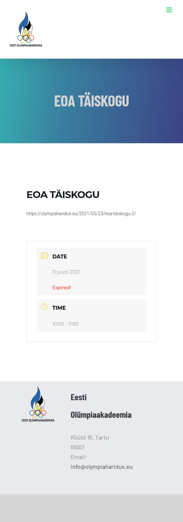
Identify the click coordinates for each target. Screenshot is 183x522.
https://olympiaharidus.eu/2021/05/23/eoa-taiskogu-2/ (81, 213)
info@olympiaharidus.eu (102, 466)
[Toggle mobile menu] (169, 9)
